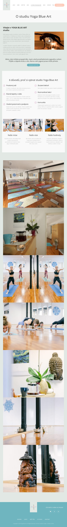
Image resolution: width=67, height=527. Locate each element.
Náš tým (32, 519)
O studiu (39, 519)
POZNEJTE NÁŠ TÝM (33, 65)
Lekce (25, 519)
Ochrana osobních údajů (41, 523)
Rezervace (59, 5)
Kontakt (47, 519)
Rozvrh (19, 519)
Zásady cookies (50, 523)
